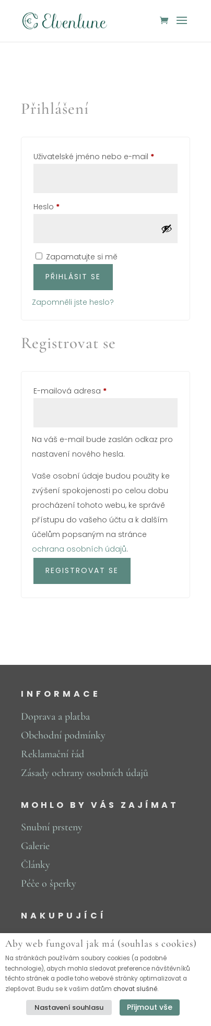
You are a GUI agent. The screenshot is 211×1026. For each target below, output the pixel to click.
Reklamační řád (52, 754)
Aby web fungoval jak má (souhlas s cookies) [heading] (101, 943)
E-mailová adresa (84, 390)
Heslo (60, 205)
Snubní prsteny (52, 827)
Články (35, 864)
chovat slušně (135, 989)
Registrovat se (82, 570)
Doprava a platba (55, 716)
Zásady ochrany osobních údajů (84, 773)
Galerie (35, 846)
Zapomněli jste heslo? (73, 302)
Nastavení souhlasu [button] (68, 1007)
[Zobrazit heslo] (166, 228)
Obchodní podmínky (63, 735)
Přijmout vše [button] (149, 1007)
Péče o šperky (48, 883)
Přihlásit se (73, 276)
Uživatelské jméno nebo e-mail (105, 155)
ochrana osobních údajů (79, 549)
